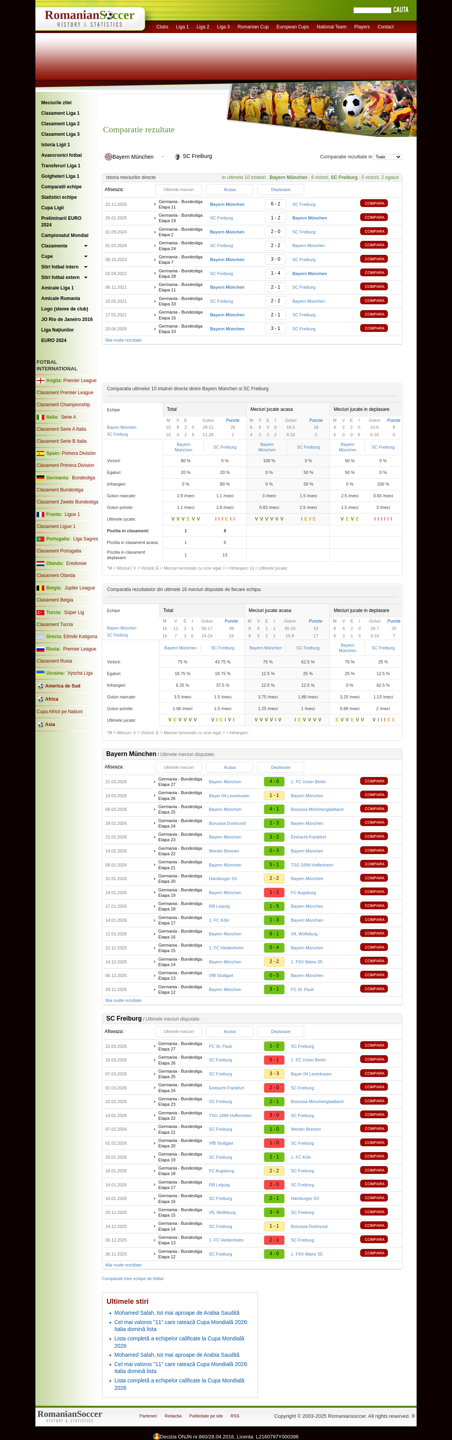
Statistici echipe (59, 197)
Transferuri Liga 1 (61, 165)
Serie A (68, 417)
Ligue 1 (72, 514)
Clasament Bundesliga (60, 490)
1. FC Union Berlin (308, 781)
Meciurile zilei (56, 102)
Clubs (162, 27)
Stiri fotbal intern (60, 267)
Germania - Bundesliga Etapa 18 (180, 906)
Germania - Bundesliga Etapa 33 (181, 301)
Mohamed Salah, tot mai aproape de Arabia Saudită (176, 1313)
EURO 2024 (54, 340)
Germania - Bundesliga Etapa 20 (180, 878)
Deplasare (281, 189)
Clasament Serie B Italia (62, 441)
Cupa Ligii (52, 207)
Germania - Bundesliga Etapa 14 (180, 962)
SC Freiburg (304, 204)
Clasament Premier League (65, 392)
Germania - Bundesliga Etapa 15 (180, 948)
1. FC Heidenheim (226, 947)
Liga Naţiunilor (57, 330)
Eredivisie (76, 563)
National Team (332, 27)
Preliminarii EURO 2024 (61, 222)
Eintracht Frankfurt (308, 837)
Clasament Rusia (54, 661)
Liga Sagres (85, 539)
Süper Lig (74, 612)
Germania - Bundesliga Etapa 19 (181, 218)
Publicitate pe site (206, 1416)
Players (362, 27)
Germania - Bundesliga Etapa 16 (181, 315)
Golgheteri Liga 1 (60, 176)
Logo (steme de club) (64, 309)
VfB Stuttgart (221, 975)
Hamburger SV (223, 878)
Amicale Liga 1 (57, 288)
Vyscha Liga (79, 673)
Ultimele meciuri (178, 189)
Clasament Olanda (56, 575)
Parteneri (148, 1416)
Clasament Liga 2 (60, 123)
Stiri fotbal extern (60, 277)
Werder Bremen (224, 851)
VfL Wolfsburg (304, 933)
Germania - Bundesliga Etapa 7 (181, 259)
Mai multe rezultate (123, 340)
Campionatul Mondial (64, 235)
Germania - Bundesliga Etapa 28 (181, 273)
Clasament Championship (63, 404)
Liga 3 (223, 27)
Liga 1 (182, 27)
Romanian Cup (253, 27)
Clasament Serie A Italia (61, 429)
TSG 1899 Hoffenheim (312, 865)
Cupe (47, 256)
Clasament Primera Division (65, 465)
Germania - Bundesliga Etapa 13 (180, 975)
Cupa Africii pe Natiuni (59, 711)
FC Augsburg (303, 892)
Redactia (173, 1416)
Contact (386, 27)
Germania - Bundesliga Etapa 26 (180, 795)
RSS (235, 1416)
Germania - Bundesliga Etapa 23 (180, 837)
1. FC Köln (219, 920)
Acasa (230, 189)
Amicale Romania (60, 298)
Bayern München (309, 245)
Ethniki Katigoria (80, 636)
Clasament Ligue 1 (56, 526)
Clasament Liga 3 (60, 134)
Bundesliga (83, 478)
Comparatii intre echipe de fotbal (132, 1278)
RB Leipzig (219, 906)
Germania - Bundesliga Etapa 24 (181, 245)
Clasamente (54, 246)
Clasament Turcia (55, 624)
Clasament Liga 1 (60, 113)
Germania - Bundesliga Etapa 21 (180, 864)
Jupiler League (80, 588)
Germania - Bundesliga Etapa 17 (180, 920)
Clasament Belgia (55, 600)
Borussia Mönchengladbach (317, 809)
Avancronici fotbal (61, 155)
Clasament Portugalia (59, 551)
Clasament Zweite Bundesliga (67, 502)
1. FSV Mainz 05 (306, 961)
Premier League (79, 380)
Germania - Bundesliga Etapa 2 (181, 232)
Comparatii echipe (61, 186)
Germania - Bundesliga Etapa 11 (181, 204)
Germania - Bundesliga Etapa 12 (180, 989)
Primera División (79, 453)
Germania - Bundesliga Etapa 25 (180, 809)
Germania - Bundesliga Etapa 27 (180, 782)
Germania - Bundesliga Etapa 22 (180, 851)
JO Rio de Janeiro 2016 (67, 319)
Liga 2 (202, 27)
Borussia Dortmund (227, 823)
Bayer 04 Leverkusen (229, 795)
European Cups (293, 27)
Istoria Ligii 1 (55, 144)
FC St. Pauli (302, 989)
